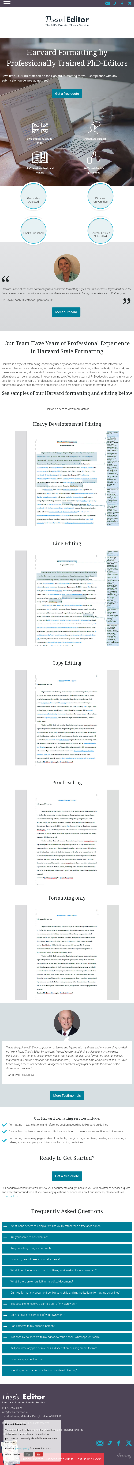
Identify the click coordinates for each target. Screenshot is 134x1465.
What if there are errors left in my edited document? (41, 1281)
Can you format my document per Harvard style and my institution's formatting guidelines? (65, 1292)
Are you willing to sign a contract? (30, 1248)
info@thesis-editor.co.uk (15, 1412)
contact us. (12, 1196)
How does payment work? (26, 1359)
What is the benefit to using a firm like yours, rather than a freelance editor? (55, 1226)
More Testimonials (67, 1096)
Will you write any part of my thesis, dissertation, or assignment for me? (53, 1348)
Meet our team (66, 312)
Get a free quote (67, 94)
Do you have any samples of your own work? (37, 1314)
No (38, 1454)
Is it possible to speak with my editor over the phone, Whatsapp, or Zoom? (55, 1337)
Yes (28, 1454)
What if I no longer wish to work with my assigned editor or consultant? (53, 1270)
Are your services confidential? (28, 1237)
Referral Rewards (73, 1429)
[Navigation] (7, 3)
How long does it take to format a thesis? (35, 1259)
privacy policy (22, 1448)
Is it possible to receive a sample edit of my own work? (43, 1303)
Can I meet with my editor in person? (32, 1326)
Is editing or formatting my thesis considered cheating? (43, 1370)
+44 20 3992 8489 (12, 1408)
